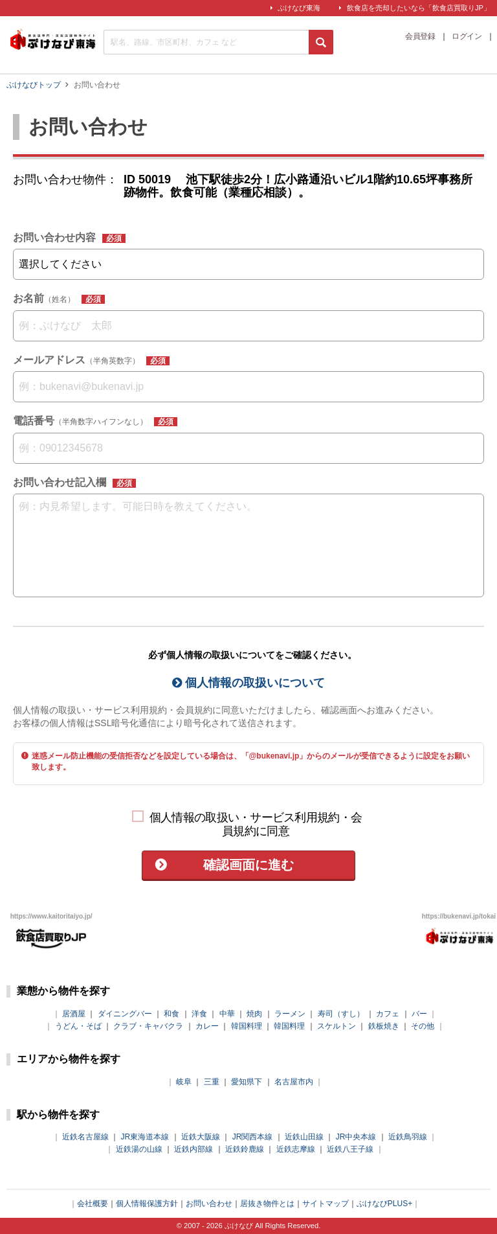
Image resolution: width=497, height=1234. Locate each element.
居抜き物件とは (267, 1203)
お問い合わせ (209, 1203)
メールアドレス (91, 359)
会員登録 (420, 36)
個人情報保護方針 (147, 1203)
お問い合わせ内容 (69, 237)
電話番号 (95, 420)
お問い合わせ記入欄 (74, 482)
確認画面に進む (248, 865)
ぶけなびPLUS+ (384, 1203)
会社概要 (92, 1203)
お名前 (59, 298)
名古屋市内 (293, 1081)
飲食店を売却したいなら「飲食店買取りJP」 (419, 8)
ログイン (466, 36)
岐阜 (184, 1081)
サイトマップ (325, 1203)
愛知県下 (246, 1081)
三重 (211, 1081)
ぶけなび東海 (299, 8)
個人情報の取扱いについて (248, 682)
